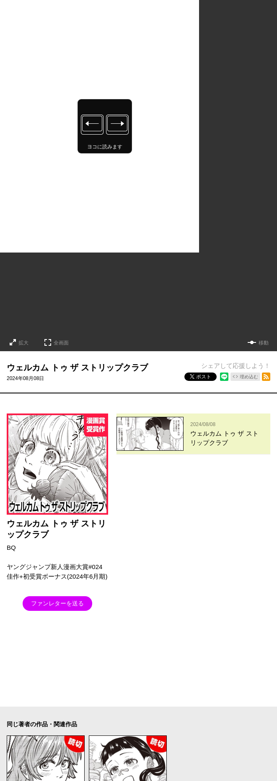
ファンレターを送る (57, 603)
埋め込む (249, 376)
